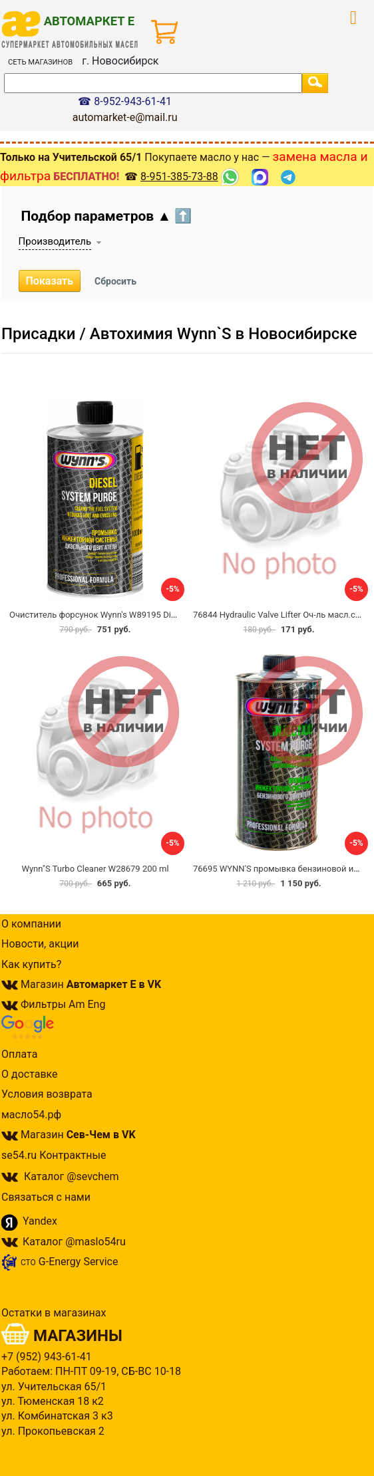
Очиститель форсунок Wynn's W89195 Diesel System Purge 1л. (132, 615)
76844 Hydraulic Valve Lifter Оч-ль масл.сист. (282, 615)
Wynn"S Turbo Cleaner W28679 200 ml (94, 869)
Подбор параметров (106, 216)
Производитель (55, 241)
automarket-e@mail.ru (125, 117)
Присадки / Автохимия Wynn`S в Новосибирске (179, 333)
